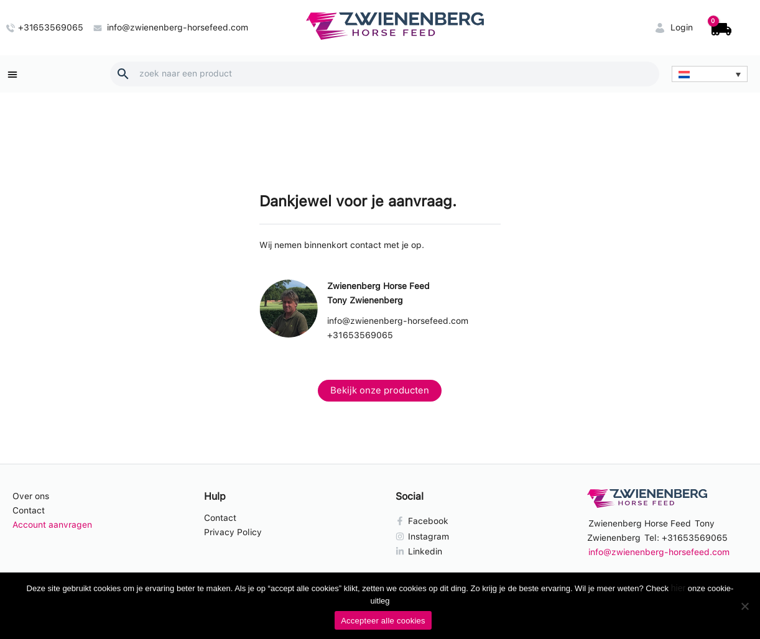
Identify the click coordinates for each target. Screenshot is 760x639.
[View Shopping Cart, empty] (720, 27)
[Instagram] (476, 536)
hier (678, 588)
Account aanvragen (52, 525)
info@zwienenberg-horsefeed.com (397, 321)
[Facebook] (476, 521)
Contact (28, 510)
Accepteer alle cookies (383, 620)
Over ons (30, 496)
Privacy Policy (233, 532)
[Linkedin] (476, 551)
